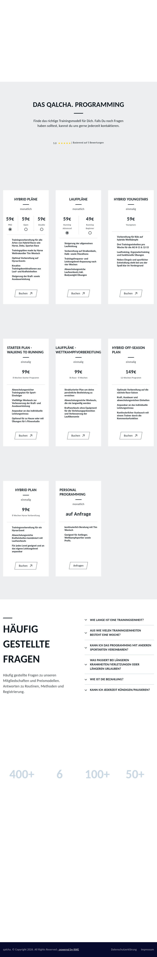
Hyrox (59, 924)
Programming (104, 6)
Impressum (147, 949)
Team (54, 6)
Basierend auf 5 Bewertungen (88, 142)
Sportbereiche (82, 6)
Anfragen (78, 565)
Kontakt (140, 6)
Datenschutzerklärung (124, 949)
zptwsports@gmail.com (136, 909)
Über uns (61, 909)
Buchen (26, 293)
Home (41, 6)
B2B (66, 6)
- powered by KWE (68, 949)
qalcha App (123, 6)
